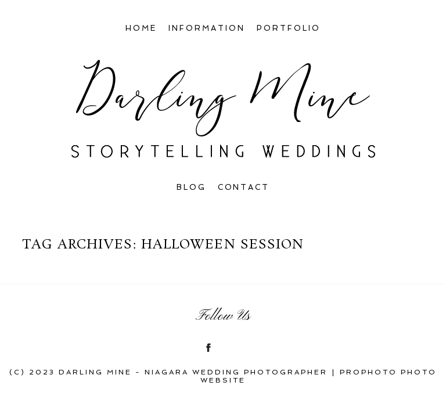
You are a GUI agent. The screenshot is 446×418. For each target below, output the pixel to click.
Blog (191, 187)
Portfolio (289, 28)
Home (141, 28)
